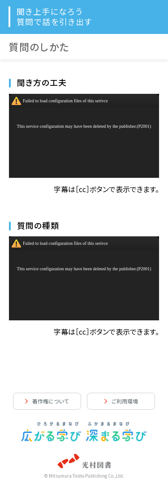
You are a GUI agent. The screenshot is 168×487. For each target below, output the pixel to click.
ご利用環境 (125, 401)
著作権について (50, 401)
